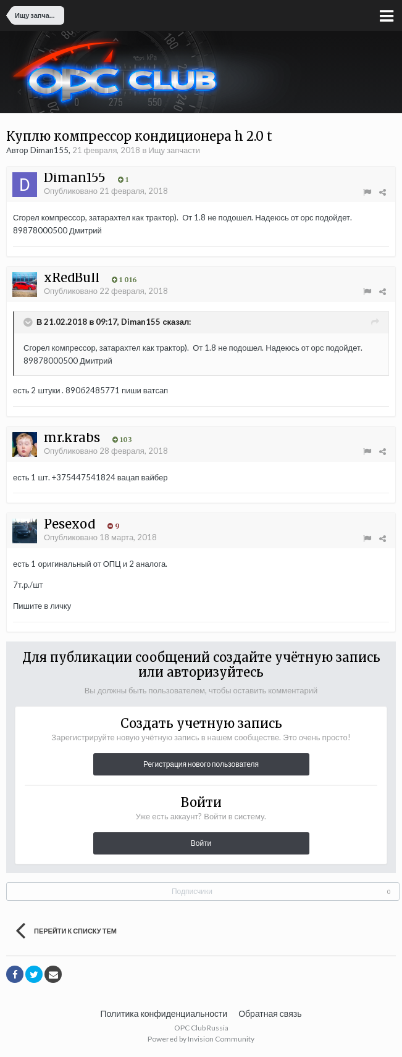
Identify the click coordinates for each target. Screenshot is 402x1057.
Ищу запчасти (174, 150)
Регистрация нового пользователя (201, 764)
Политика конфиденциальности (164, 1013)
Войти (201, 843)
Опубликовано (106, 191)
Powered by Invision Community (201, 1038)
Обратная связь (269, 1013)
